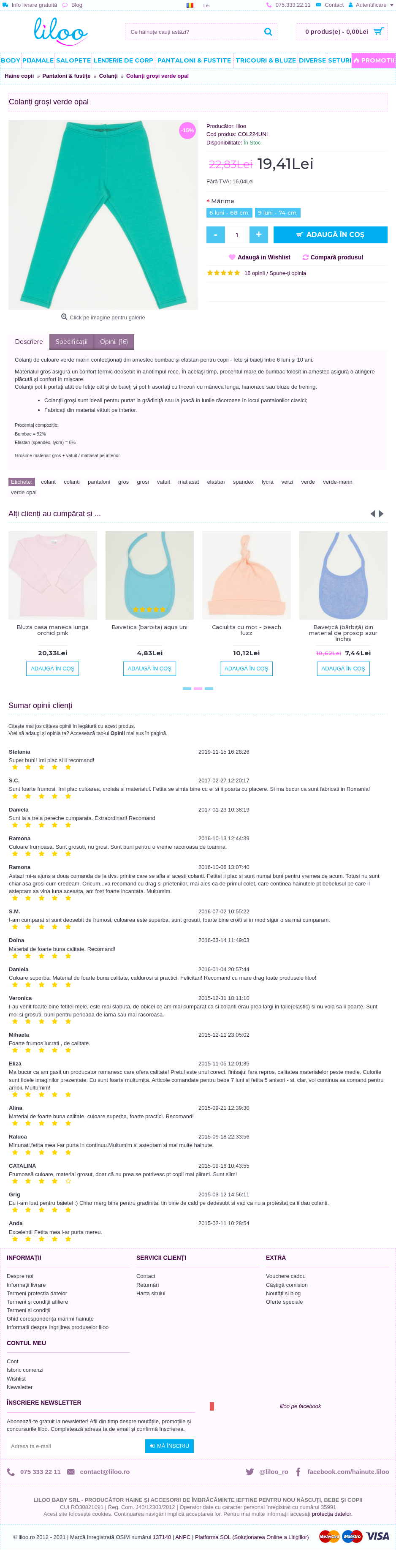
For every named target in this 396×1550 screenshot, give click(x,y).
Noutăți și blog (283, 1293)
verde (308, 482)
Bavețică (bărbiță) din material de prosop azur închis (343, 633)
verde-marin (337, 482)
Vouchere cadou (286, 1276)
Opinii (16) (114, 342)
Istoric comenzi (25, 1370)
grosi (143, 482)
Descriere (29, 342)
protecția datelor (331, 1514)
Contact (145, 1276)
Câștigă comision (287, 1285)
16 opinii (254, 273)
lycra (267, 482)
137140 (162, 1537)
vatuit (163, 482)
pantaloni (99, 482)
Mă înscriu (169, 1446)
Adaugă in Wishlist (264, 257)
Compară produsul (337, 257)
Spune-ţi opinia (287, 273)
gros (123, 482)
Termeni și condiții (28, 1310)
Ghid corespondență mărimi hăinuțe (50, 1319)
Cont (12, 1361)
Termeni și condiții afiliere (37, 1302)
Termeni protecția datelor (37, 1293)
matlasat (188, 482)
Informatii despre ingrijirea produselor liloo (57, 1327)
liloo (241, 126)
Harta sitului (150, 1293)
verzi (287, 482)
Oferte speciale (284, 1302)
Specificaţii (71, 342)
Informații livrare (26, 1285)
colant (48, 482)
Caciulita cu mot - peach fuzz (246, 630)
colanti (72, 482)
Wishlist (16, 1379)
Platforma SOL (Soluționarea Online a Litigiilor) (252, 1537)
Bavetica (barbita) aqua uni (149, 627)
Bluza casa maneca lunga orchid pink (52, 630)
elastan (216, 482)
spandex (243, 482)
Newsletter (20, 1387)
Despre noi (20, 1276)
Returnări (147, 1285)
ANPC (182, 1537)
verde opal (24, 492)
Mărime (222, 201)
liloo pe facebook (300, 1406)
